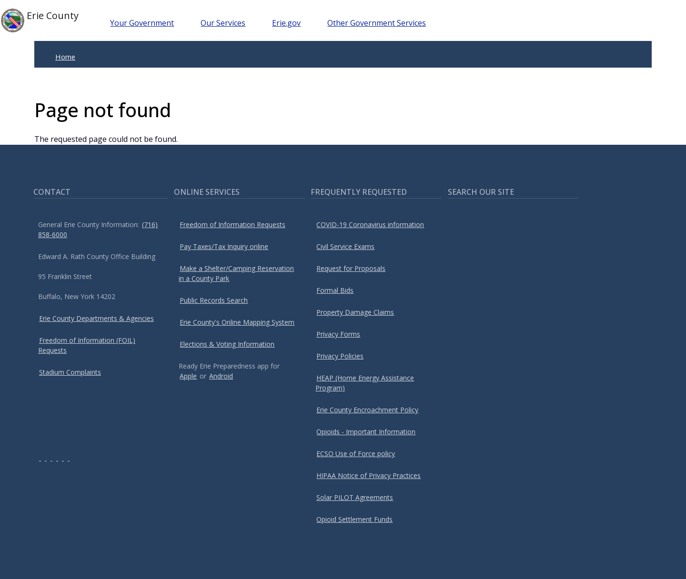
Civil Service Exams (345, 246)
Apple (188, 375)
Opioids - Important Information (365, 431)
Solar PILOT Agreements (354, 497)
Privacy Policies (339, 355)
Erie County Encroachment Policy (367, 409)
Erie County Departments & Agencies (96, 318)
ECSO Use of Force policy (355, 453)
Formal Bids (334, 290)
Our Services (223, 23)
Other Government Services (376, 23)
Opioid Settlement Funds (354, 519)
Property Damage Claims (355, 312)
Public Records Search (214, 300)
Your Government (142, 23)
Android (221, 375)
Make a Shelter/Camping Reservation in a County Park (236, 273)
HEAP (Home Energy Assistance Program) (364, 382)
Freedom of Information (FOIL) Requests (86, 345)
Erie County (40, 20)
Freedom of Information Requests (232, 224)
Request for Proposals (350, 268)
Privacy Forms (338, 334)
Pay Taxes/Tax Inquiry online (224, 246)
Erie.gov (286, 23)
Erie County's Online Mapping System (237, 322)
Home (65, 56)
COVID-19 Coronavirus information (370, 224)
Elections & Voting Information (227, 344)
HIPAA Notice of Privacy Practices (368, 475)
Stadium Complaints (70, 372)
